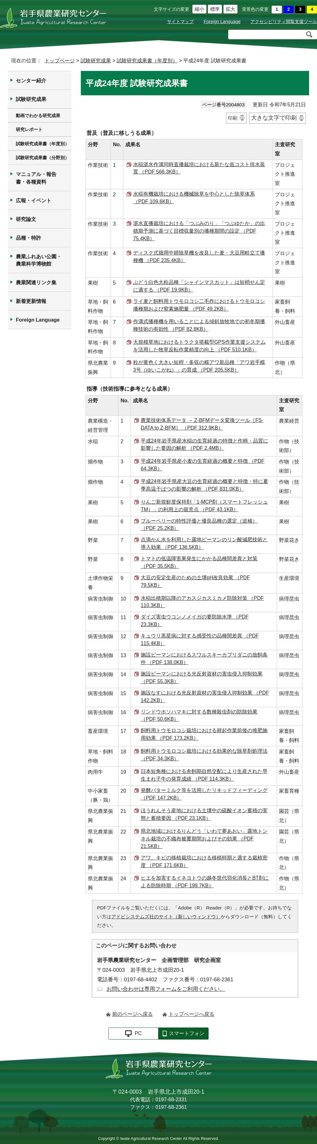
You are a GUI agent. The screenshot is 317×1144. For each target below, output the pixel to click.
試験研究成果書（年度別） (147, 60)
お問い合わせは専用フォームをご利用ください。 (166, 989)
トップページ (59, 60)
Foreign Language (222, 21)
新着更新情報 (31, 301)
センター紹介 (31, 80)
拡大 (229, 9)
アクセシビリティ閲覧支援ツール (283, 21)
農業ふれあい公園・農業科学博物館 (38, 260)
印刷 (232, 118)
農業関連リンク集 (36, 282)
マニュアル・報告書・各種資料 (36, 178)
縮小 (198, 9)
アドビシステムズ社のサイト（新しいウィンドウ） (166, 916)
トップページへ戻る (191, 1014)
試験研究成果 (96, 60)
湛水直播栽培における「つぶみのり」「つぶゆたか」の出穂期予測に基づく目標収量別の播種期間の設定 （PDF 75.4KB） (199, 231)
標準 (214, 9)
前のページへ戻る (132, 1014)
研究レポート (29, 129)
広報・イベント (33, 200)
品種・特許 (28, 238)
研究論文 (26, 219)
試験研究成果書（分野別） (42, 157)
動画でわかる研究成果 (38, 115)
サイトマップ (180, 21)
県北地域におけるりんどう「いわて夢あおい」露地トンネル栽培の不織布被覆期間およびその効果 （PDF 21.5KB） (204, 838)
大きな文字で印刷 (274, 118)
